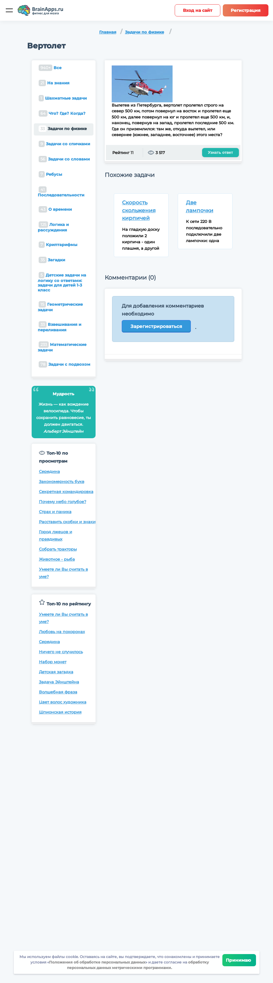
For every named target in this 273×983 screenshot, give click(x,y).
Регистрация (246, 10)
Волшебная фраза (58, 691)
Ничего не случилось (61, 651)
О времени (55, 209)
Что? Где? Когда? (62, 113)
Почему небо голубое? (62, 501)
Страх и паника (55, 511)
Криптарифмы (58, 244)
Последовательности (61, 191)
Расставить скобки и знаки (67, 521)
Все (50, 68)
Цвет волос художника (62, 701)
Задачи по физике (144, 32)
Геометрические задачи (60, 306)
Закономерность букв (61, 481)
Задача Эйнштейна (59, 681)
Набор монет (52, 661)
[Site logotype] (40, 10)
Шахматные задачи (63, 98)
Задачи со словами (64, 159)
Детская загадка (56, 671)
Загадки (52, 260)
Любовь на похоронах (62, 631)
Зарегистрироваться (156, 326)
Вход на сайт (197, 10)
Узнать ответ (220, 152)
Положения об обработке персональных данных (97, 962)
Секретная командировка (66, 491)
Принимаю (239, 960)
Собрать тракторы (58, 549)
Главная (107, 32)
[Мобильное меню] (9, 10)
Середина (49, 471)
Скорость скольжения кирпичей (139, 210)
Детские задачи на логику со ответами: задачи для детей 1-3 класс (62, 282)
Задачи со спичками (64, 144)
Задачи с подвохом (64, 364)
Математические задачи (62, 346)
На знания (54, 83)
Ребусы (50, 174)
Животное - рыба (57, 559)
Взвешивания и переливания (59, 326)
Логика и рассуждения (53, 226)
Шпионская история (60, 712)
